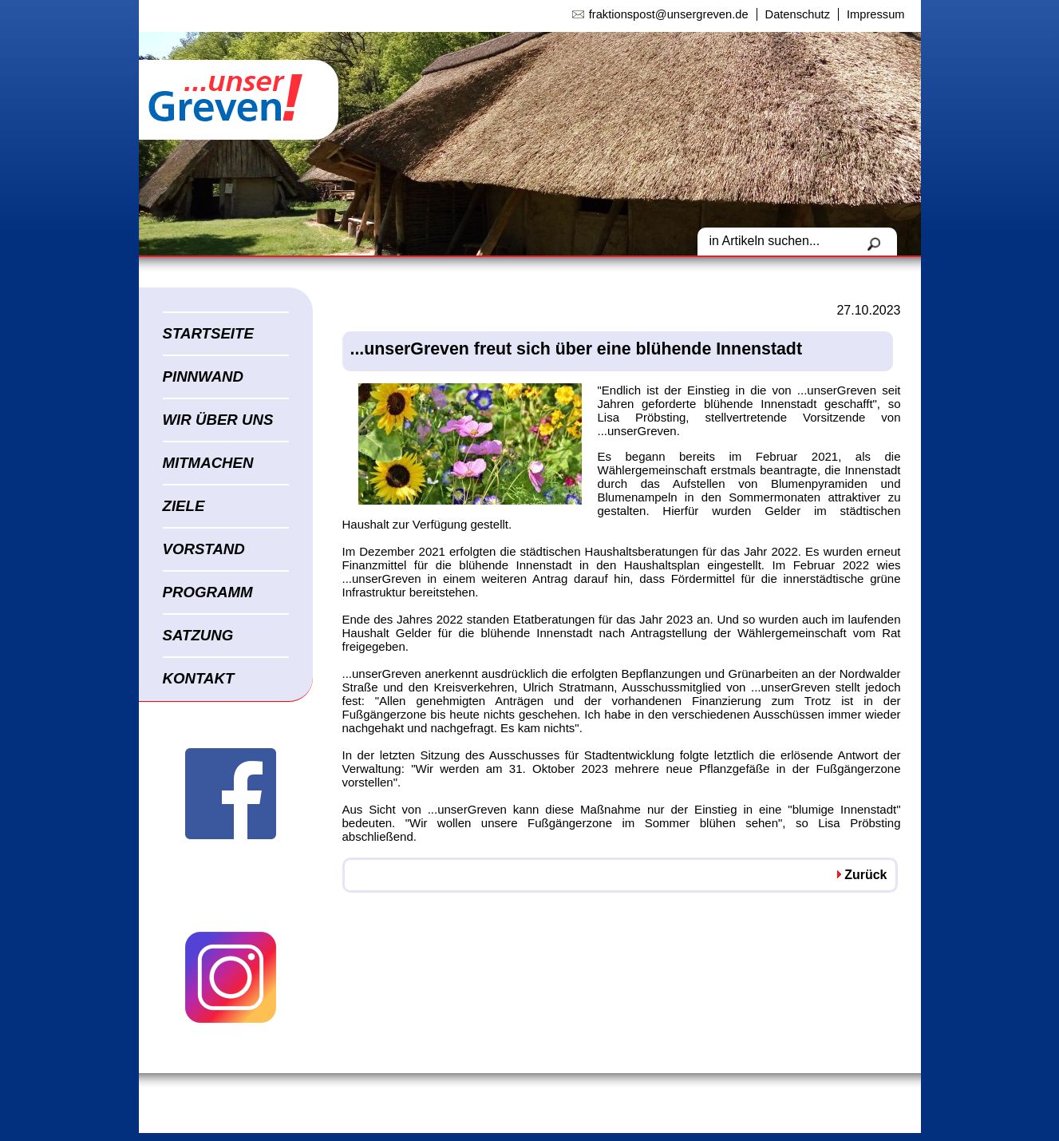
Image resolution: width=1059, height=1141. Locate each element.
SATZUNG (198, 635)
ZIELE (184, 505)
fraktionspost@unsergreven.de (669, 14)
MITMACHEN (208, 462)
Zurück (865, 875)
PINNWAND (203, 376)
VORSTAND (204, 549)
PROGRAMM (208, 592)
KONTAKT (199, 678)
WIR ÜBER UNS (218, 419)
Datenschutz (797, 14)
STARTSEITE (208, 333)
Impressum (875, 14)
